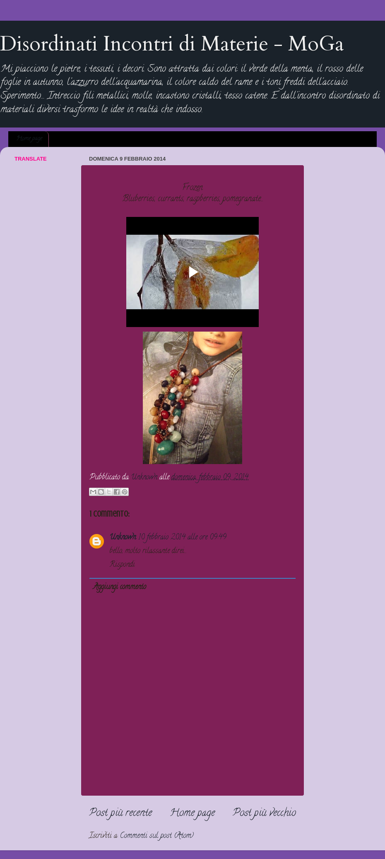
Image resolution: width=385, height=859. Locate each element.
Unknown (122, 538)
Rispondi (122, 565)
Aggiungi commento (119, 587)
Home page (29, 139)
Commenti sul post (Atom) (157, 836)
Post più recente (120, 814)
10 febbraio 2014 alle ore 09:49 (182, 538)
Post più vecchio (264, 814)
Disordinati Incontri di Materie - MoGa (172, 44)
